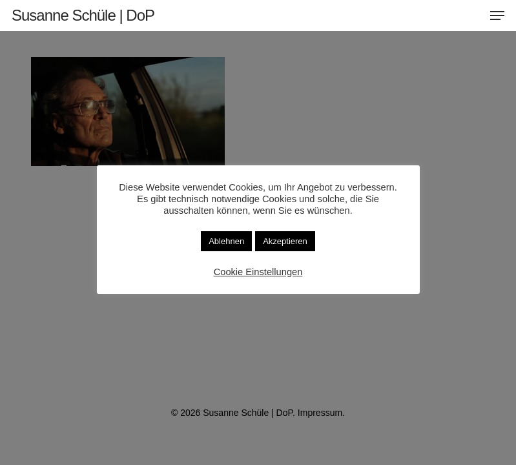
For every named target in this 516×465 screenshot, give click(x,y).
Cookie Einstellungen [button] (258, 272)
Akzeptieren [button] (285, 241)
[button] (497, 15)
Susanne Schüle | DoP (83, 15)
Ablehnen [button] (226, 241)
